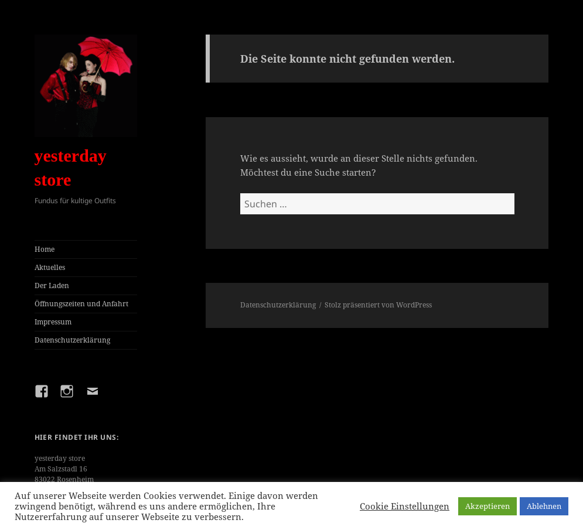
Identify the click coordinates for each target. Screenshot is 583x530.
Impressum (53, 322)
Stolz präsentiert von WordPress (378, 305)
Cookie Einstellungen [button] (404, 506)
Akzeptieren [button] (487, 506)
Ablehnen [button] (544, 506)
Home (44, 249)
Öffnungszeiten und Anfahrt (81, 304)
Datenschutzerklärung (72, 340)
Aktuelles (50, 267)
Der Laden (52, 285)
